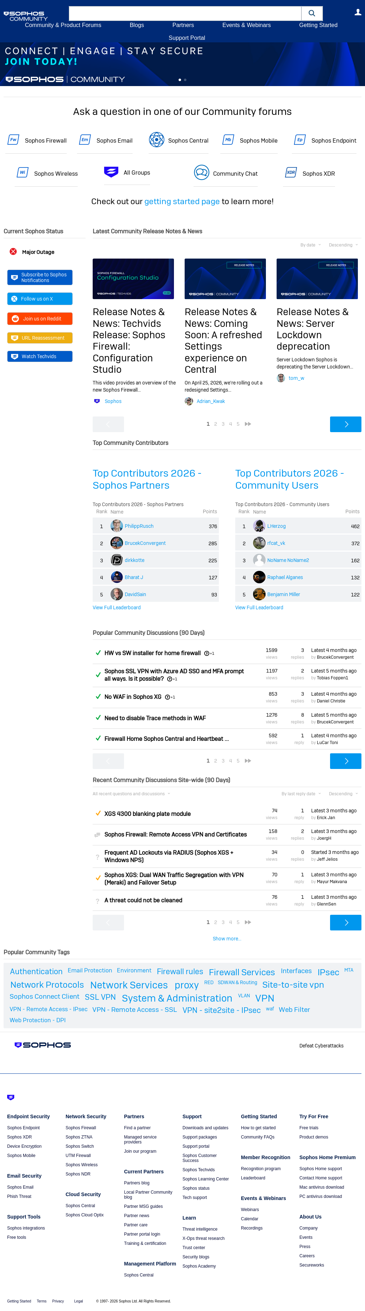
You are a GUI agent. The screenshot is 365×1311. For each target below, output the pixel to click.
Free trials (308, 1127)
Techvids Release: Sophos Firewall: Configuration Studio (129, 346)
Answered (98, 652)
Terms (41, 1301)
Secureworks (311, 1265)
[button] (312, 13)
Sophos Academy (199, 1266)
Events (306, 1237)
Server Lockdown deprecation (306, 335)
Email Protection (90, 970)
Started (335, 852)
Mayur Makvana (332, 882)
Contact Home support (320, 1177)
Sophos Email (115, 140)
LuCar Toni (327, 742)
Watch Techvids (33, 356)
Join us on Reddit (36, 318)
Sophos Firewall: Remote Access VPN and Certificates (175, 834)
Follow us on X (32, 298)
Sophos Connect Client (44, 996)
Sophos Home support (320, 1168)
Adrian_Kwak (211, 401)
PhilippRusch (139, 526)
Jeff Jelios (327, 859)
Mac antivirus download (321, 1187)
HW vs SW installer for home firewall (152, 653)
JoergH (324, 838)
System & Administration (177, 998)
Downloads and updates (205, 1127)
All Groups (137, 172)
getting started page (182, 201)
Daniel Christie (331, 701)
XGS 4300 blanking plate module (147, 814)
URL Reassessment (38, 337)
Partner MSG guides (143, 1206)
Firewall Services (242, 972)
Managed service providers (140, 1140)
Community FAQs (257, 1137)
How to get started (258, 1127)
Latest (334, 650)
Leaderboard (253, 1177)
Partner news (136, 1215)
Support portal (195, 1146)
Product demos (313, 1137)
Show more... (227, 938)
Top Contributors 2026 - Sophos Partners (147, 479)
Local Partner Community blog (148, 1195)
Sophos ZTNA (79, 1137)
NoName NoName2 (288, 560)
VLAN (244, 995)
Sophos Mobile (259, 140)
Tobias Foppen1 (332, 678)
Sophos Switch (80, 1146)
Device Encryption (24, 1146)
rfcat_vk (276, 543)
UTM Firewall (78, 1155)
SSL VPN (100, 997)
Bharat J (134, 577)
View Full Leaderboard (117, 607)
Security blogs (195, 1256)
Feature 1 (185, 80)
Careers (307, 1255)
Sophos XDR (319, 173)
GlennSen (326, 904)
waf (270, 1008)
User (357, 12)
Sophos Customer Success (199, 1158)
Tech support (194, 1197)
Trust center (193, 1247)
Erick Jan (326, 818)
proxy (187, 985)
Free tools (16, 1237)
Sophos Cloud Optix (85, 1214)
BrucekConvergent (145, 543)
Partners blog (136, 1182)
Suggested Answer (98, 813)
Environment (134, 970)
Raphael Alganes (285, 577)
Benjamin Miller (283, 594)
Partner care (136, 1224)
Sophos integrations (26, 1228)
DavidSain (135, 594)
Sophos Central (188, 140)
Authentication (36, 971)
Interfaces (296, 970)
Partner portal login (142, 1234)
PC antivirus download (320, 1196)
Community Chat (235, 173)
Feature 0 (179, 80)
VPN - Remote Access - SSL (134, 1009)
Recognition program (261, 1168)
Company (308, 1228)
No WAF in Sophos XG (132, 697)
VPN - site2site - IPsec (221, 1010)
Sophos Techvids (198, 1169)
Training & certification (145, 1243)
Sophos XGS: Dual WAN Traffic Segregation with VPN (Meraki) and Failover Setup (173, 878)
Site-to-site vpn (293, 984)
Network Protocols (47, 984)
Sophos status (196, 1188)
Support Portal (187, 38)
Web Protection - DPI (38, 1020)
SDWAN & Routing (237, 982)
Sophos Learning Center (205, 1179)
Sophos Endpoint (334, 140)
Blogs (137, 25)
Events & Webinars (246, 25)
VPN (264, 998)
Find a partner (137, 1127)
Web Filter (294, 1009)
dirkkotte (134, 560)
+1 (212, 653)
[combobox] (185, 13)
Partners (183, 25)
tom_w (296, 378)
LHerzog (276, 526)
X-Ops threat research (203, 1238)
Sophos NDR (78, 1174)
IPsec (328, 972)
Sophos (113, 401)
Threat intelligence (199, 1229)
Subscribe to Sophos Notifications (39, 277)
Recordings (252, 1228)
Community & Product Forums (63, 25)
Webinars (250, 1209)
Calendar (249, 1218)
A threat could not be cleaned (143, 900)
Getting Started (318, 25)
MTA (348, 970)
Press (304, 1246)
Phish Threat (19, 1196)
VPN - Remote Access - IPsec (49, 1009)
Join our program (140, 1151)
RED (209, 982)
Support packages (199, 1137)
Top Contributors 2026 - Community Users (289, 479)
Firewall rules (180, 971)
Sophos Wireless (56, 173)
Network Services (129, 985)
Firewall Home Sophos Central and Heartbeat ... (166, 739)
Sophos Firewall (46, 140)
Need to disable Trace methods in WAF (155, 718)
